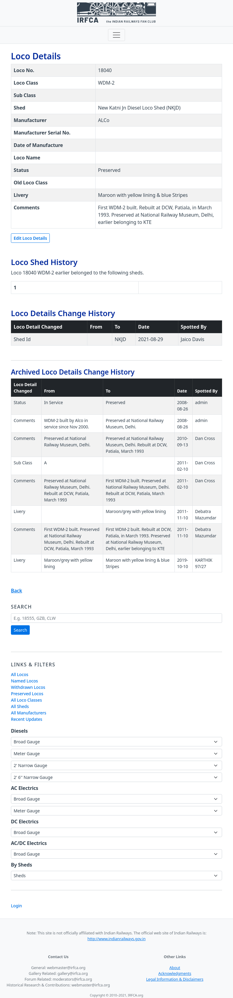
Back (16, 590)
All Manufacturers (28, 713)
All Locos (19, 674)
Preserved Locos (27, 693)
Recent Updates (26, 719)
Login (16, 906)
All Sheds (20, 706)
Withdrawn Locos (28, 687)
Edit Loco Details (30, 238)
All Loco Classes (26, 700)
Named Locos (24, 681)
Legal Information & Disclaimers (174, 979)
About (174, 967)
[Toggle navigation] (116, 35)
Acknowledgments (174, 973)
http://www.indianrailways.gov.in (116, 938)
